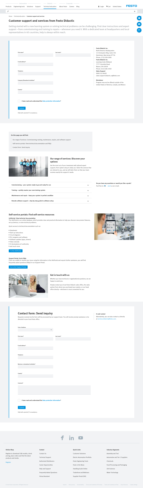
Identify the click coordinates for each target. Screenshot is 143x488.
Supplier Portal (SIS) (79, 476)
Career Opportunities (46, 465)
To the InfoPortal (15, 251)
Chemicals (110, 461)
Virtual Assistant (44, 476)
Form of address (32, 327)
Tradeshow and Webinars (81, 472)
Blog (77, 6)
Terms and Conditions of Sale (111, 484)
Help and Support (45, 469)
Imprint (64, 484)
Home (10, 16)
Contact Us (42, 453)
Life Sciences (111, 469)
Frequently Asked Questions (48, 472)
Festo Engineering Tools (80, 461)
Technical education (50, 6)
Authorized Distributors (46, 461)
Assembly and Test (113, 453)
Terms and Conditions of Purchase (94, 484)
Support (38, 6)
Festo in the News (78, 465)
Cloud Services (124, 484)
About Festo (63, 6)
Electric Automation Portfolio (82, 457)
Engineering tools (19, 6)
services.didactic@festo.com (107, 319)
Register (8, 462)
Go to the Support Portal (18, 267)
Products (8, 6)
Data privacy (72, 484)
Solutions (30, 6)
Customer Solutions (79, 453)
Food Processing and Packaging (117, 465)
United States (117, 6)
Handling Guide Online (80, 469)
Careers (71, 6)
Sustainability (80, 484)
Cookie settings (133, 484)
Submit (21, 108)
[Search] (71, 11)
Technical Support (45, 457)
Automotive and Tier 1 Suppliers (117, 457)
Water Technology (112, 472)
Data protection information (51, 101)
